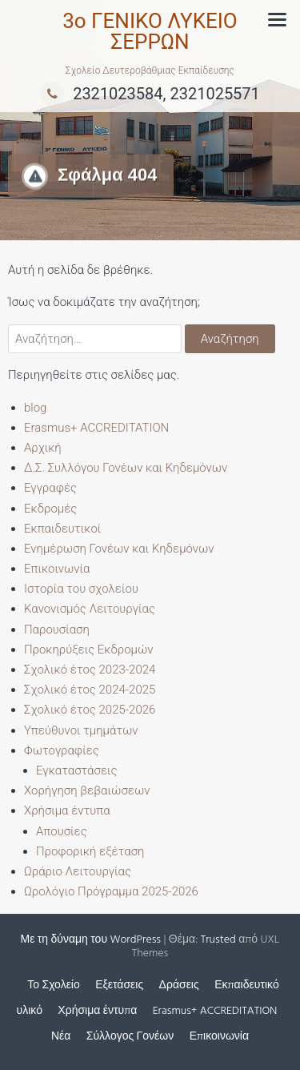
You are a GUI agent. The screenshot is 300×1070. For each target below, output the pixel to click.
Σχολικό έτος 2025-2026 (89, 709)
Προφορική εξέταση (90, 851)
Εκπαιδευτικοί (62, 528)
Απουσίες (61, 831)
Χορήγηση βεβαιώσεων (87, 790)
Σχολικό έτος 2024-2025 (89, 689)
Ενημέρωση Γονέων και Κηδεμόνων (119, 548)
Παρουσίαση (57, 629)
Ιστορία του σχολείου (81, 588)
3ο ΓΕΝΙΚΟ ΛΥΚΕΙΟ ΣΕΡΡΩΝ (150, 31)
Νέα (60, 1037)
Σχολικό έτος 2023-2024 (89, 669)
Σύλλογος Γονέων (130, 1037)
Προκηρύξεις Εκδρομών (89, 649)
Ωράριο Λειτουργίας (77, 871)
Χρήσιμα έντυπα (67, 810)
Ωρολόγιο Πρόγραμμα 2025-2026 (111, 891)
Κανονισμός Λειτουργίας (89, 608)
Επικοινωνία (57, 568)
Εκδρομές (50, 508)
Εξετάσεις (119, 985)
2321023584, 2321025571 (150, 93)
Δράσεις (179, 985)
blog (35, 407)
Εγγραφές (50, 488)
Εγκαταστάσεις (76, 770)
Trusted (218, 940)
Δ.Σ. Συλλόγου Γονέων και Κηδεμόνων (125, 468)
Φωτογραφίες (61, 750)
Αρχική (43, 447)
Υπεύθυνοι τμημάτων (81, 730)
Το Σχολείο (53, 985)
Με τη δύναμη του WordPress (91, 940)
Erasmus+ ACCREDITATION (96, 427)
